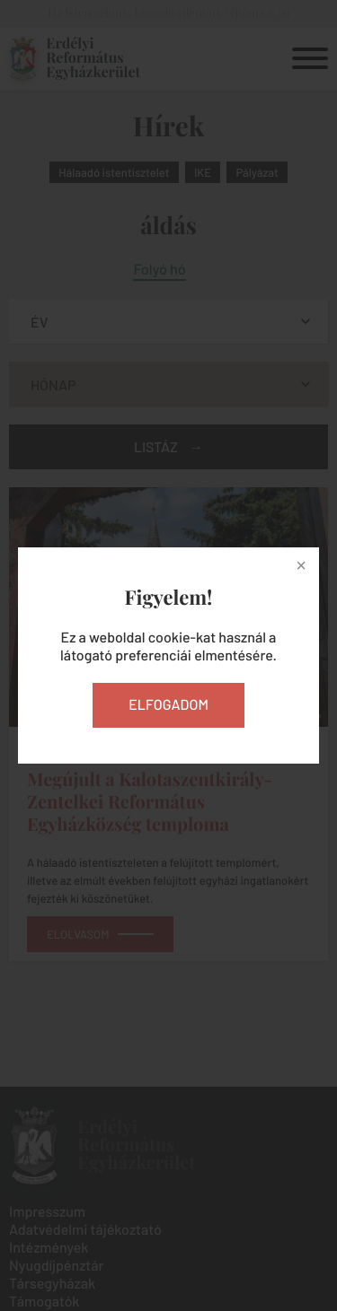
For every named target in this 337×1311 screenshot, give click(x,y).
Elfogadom (168, 704)
